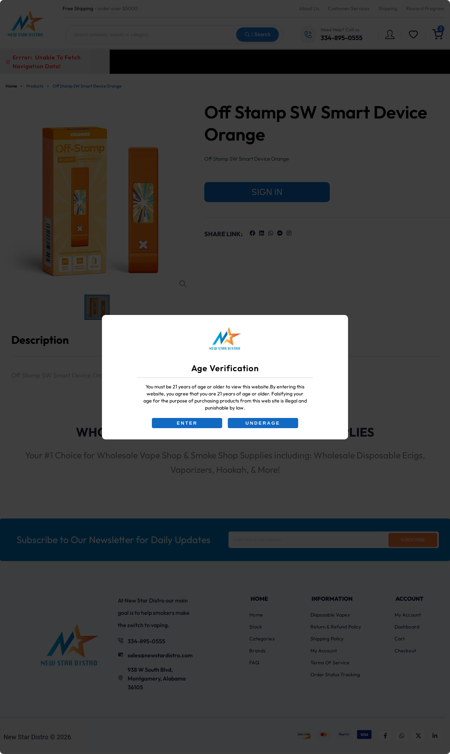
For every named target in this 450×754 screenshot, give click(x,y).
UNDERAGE (263, 423)
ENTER (187, 423)
